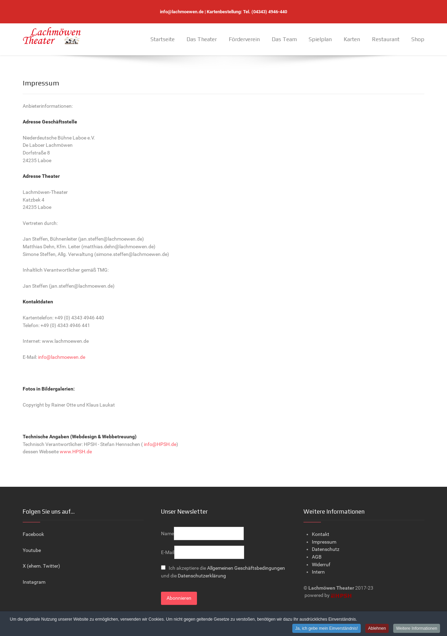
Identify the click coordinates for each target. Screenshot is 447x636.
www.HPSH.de (76, 452)
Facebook (33, 534)
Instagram (34, 582)
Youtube (32, 550)
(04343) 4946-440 (269, 11)
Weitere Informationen (416, 628)
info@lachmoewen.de (182, 11)
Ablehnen (377, 628)
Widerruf (321, 565)
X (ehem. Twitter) (41, 566)
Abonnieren (179, 598)
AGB (317, 557)
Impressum (324, 542)
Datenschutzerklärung (202, 576)
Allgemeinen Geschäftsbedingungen (246, 568)
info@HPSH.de (160, 444)
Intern (318, 572)
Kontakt (320, 534)
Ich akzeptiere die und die (223, 572)
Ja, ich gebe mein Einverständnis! (326, 628)
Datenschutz (325, 549)
